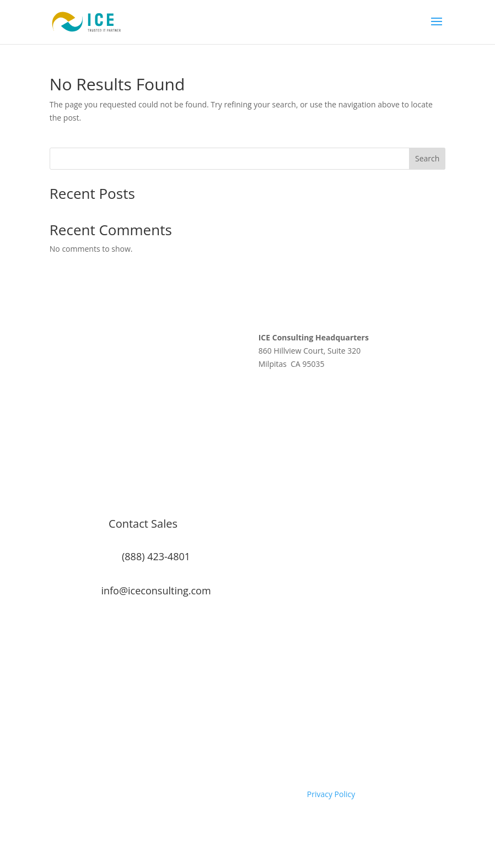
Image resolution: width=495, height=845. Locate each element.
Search (427, 158)
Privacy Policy (331, 794)
